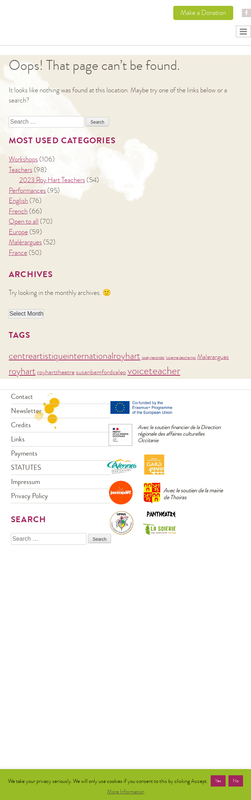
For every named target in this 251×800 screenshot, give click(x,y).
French (18, 211)
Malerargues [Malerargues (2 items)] (213, 356)
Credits (21, 425)
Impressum (25, 482)
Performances (27, 190)
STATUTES (26, 467)
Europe (18, 232)
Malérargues (25, 242)
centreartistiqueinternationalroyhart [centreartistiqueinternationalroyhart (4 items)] (74, 356)
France (18, 252)
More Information (125, 791)
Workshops (23, 159)
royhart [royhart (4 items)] (22, 371)
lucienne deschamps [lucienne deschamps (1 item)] (181, 357)
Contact (22, 396)
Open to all (24, 221)
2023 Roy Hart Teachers (52, 180)
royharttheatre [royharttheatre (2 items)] (55, 372)
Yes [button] (218, 780)
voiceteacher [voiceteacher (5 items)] (153, 370)
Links (18, 439)
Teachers (20, 170)
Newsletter (26, 411)
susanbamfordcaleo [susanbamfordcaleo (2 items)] (101, 372)
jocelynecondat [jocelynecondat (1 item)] (153, 357)
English (18, 200)
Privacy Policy (29, 496)
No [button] (236, 780)
